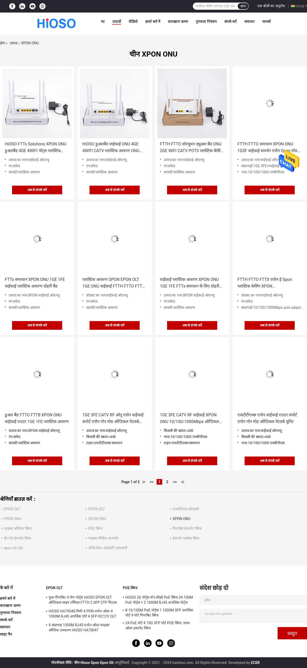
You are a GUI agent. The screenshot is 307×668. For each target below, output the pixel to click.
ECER (255, 663)
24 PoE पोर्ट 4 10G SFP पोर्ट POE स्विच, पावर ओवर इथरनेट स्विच (157, 625)
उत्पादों (116, 21)
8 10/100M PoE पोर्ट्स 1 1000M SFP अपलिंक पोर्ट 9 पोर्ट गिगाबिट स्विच (159, 612)
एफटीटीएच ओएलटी (186, 509)
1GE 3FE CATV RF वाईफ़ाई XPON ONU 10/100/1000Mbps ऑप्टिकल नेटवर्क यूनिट (189, 418)
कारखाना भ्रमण (178, 21)
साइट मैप (6, 634)
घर (103, 21)
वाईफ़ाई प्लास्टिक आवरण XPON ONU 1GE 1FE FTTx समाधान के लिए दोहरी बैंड (189, 283)
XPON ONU (181, 519)
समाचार (249, 21)
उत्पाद (13, 43)
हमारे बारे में (152, 21)
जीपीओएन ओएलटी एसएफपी (107, 548)
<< (151, 482)
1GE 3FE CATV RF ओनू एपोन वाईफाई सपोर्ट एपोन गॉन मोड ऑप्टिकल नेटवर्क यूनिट (113, 418)
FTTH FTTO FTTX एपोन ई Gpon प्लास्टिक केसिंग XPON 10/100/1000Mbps (264, 283)
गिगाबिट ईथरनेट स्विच (187, 528)
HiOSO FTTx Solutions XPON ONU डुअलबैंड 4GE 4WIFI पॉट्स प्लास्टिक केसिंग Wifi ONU (35, 148)
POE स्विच (95, 528)
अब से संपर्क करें (37, 190)
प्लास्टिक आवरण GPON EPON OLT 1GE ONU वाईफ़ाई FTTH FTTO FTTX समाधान (113, 283)
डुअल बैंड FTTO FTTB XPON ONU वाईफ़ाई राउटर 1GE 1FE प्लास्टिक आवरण (37, 418)
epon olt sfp (13, 548)
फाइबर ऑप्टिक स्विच (18, 528)
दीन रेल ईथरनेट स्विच (17, 538)
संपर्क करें (230, 21)
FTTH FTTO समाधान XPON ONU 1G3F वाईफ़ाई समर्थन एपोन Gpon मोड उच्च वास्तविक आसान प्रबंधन (267, 148)
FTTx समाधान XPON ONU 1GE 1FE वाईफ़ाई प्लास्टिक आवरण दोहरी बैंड (35, 283)
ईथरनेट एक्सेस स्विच (186, 538)
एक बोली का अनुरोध (271, 6)
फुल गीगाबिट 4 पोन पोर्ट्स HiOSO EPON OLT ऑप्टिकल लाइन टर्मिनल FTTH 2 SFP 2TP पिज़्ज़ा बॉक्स (83, 600)
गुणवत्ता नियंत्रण (206, 21)
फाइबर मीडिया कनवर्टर (103, 538)
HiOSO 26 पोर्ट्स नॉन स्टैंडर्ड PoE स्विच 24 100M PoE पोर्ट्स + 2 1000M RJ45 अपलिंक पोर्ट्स (159, 600)
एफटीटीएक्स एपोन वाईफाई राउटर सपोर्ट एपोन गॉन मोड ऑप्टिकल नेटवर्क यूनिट (267, 418)
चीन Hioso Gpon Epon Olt (94, 663)
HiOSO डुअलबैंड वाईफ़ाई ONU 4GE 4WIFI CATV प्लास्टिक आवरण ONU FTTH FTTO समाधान (110, 148)
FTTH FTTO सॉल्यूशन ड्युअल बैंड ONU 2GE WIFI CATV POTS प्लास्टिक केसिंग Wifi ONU (191, 148)
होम (2, 43)
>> (175, 482)
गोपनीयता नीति (61, 663)
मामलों (266, 21)
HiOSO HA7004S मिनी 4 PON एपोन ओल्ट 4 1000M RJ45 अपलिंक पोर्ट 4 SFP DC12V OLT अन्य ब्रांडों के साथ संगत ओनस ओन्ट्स (82, 614)
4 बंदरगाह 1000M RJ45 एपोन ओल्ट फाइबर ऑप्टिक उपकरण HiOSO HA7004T (79, 627)
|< (143, 482)
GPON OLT (96, 509)
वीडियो (133, 21)
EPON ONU (12, 519)
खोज (243, 6)
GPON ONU (97, 519)
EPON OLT (12, 509)
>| (182, 482)
